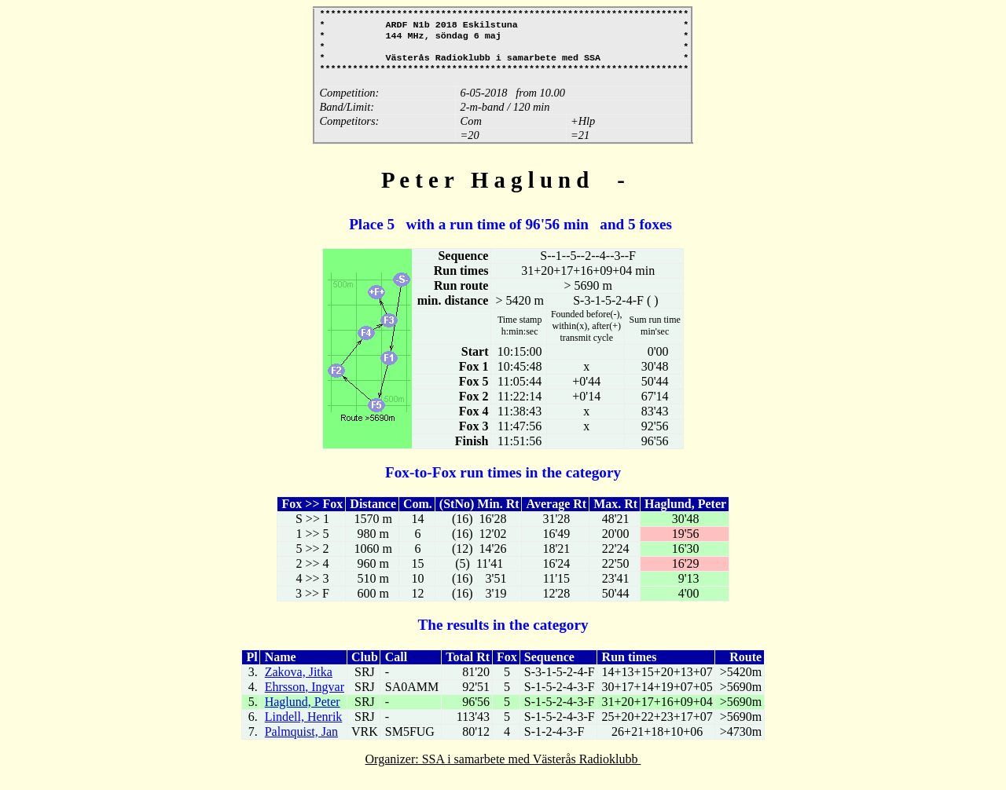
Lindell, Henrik (304, 727)
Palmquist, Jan (301, 742)
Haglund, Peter (302, 712)
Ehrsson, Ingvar (304, 697)
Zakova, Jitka (298, 682)
